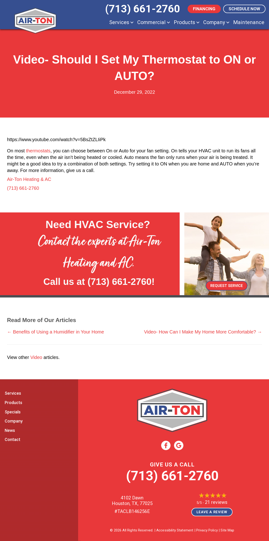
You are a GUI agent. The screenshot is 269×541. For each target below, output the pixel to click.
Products (13, 402)
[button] (132, 22)
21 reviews (216, 502)
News (10, 430)
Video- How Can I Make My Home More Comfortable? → (203, 331)
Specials (13, 411)
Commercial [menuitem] (151, 22)
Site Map (227, 530)
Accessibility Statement (174, 530)
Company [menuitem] (214, 22)
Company (14, 421)
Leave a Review (212, 512)
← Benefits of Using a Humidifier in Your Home (55, 331)
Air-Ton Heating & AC (29, 179)
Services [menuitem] (119, 22)
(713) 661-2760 (23, 188)
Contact (12, 439)
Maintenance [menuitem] (248, 22)
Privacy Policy (207, 530)
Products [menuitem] (184, 22)
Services (13, 393)
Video (36, 357)
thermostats (38, 150)
